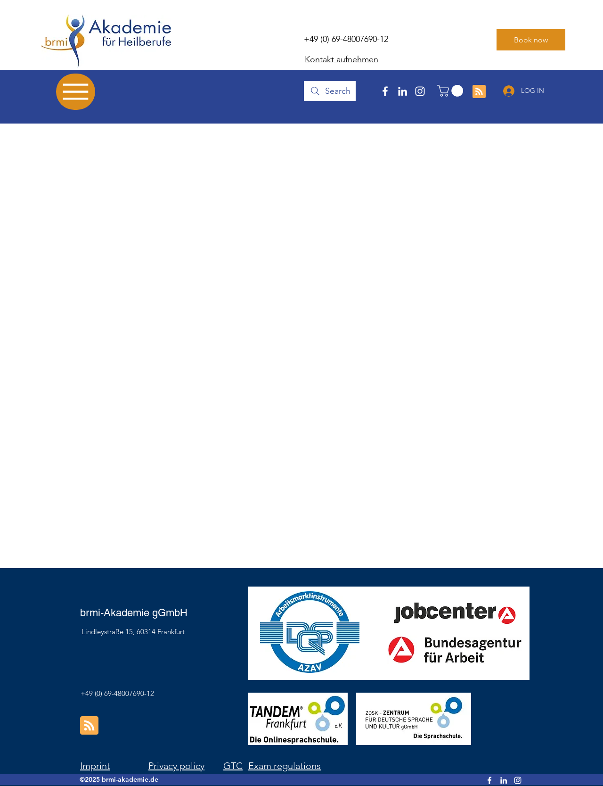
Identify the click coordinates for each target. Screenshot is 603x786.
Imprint (95, 765)
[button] (451, 91)
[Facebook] (385, 91)
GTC (233, 765)
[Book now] (531, 39)
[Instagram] (420, 91)
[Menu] (75, 92)
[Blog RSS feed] (479, 92)
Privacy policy (176, 765)
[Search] (330, 91)
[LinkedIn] (402, 91)
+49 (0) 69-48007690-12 (346, 39)
